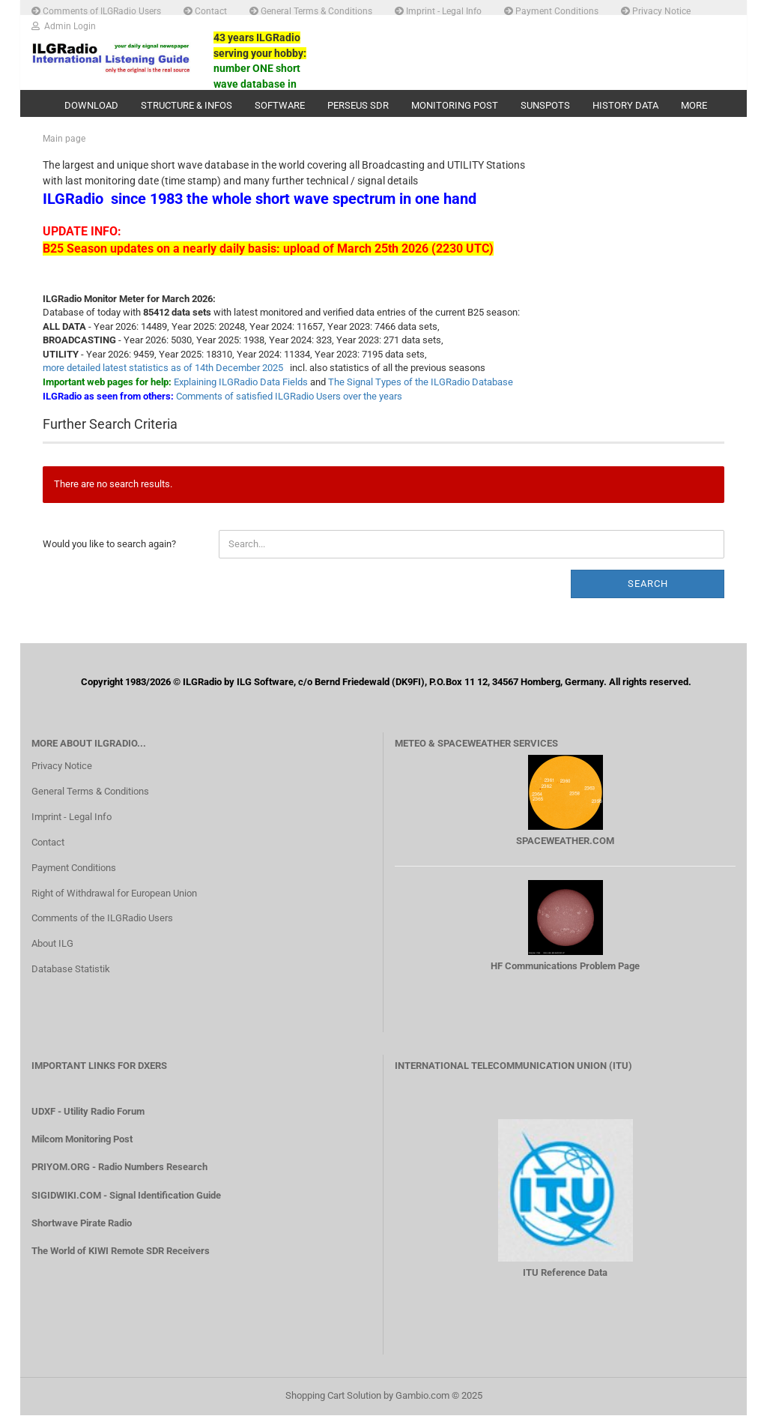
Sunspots (545, 105)
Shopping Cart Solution (333, 1405)
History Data (625, 105)
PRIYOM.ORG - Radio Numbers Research (119, 1177)
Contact (205, 10)
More (694, 105)
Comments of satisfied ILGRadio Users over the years (289, 406)
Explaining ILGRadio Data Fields (241, 392)
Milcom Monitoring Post (82, 1149)
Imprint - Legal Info (438, 10)
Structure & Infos (186, 105)
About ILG (52, 953)
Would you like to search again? (109, 553)
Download (91, 105)
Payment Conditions (551, 10)
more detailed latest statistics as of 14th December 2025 (163, 378)
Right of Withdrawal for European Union (114, 903)
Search (648, 593)
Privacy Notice (656, 10)
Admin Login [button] (63, 25)
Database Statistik (70, 979)
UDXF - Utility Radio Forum (88, 1121)
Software (280, 105)
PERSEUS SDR (358, 105)
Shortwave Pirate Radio (81, 1232)
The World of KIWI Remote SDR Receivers (120, 1260)
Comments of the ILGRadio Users (102, 928)
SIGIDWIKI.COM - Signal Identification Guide (126, 1205)
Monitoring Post (454, 105)
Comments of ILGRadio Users (96, 10)
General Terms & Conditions (310, 10)
